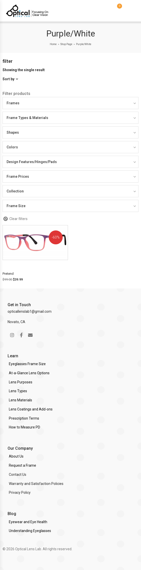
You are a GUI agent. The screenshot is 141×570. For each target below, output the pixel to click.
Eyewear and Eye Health (28, 522)
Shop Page (66, 44)
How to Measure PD (24, 427)
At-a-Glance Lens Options (29, 373)
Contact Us (17, 475)
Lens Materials (20, 400)
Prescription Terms (24, 418)
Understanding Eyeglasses (30, 531)
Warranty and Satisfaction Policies (36, 484)
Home (53, 44)
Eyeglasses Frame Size (27, 364)
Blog (12, 513)
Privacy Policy (20, 492)
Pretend (8, 274)
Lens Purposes (20, 382)
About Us (16, 456)
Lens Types (18, 391)
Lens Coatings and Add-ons (31, 409)
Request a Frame (22, 465)
